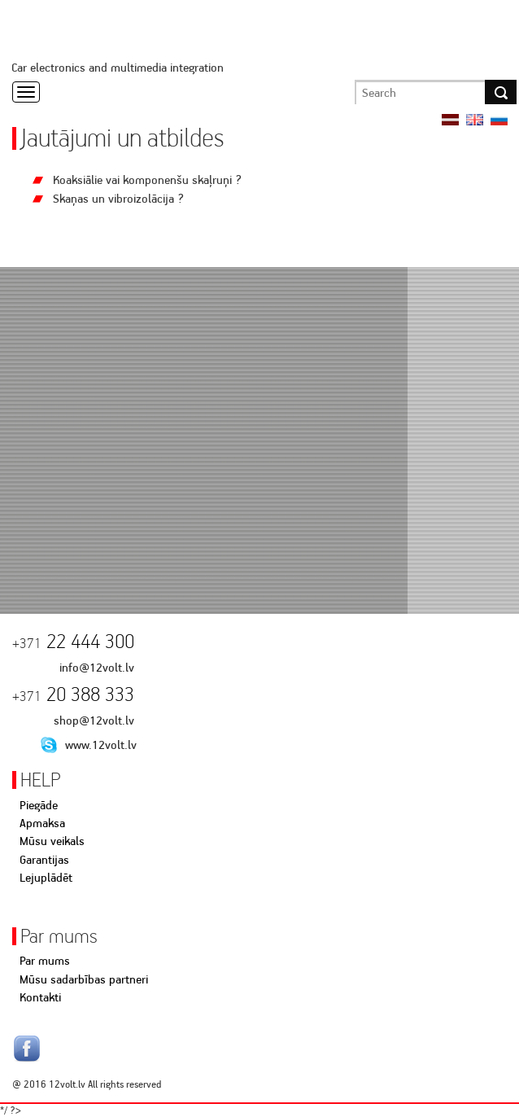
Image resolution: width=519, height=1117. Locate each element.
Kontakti (40, 997)
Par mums (45, 960)
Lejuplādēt (46, 877)
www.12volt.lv (101, 745)
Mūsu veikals (52, 841)
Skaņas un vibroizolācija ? (118, 198)
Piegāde (39, 805)
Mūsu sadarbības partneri (84, 979)
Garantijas (44, 859)
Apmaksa (42, 823)
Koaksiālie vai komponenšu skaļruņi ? (147, 180)
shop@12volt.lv (94, 720)
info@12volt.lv (96, 667)
